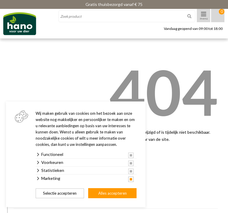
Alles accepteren (112, 193)
